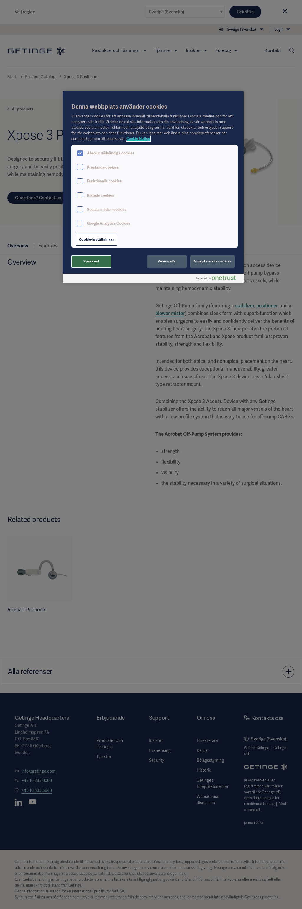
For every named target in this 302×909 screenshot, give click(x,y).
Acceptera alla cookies (212, 261)
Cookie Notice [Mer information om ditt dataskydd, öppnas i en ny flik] (138, 138)
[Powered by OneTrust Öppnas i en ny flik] (218, 279)
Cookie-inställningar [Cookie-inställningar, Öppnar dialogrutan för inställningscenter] (96, 239)
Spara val (91, 261)
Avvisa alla (167, 261)
